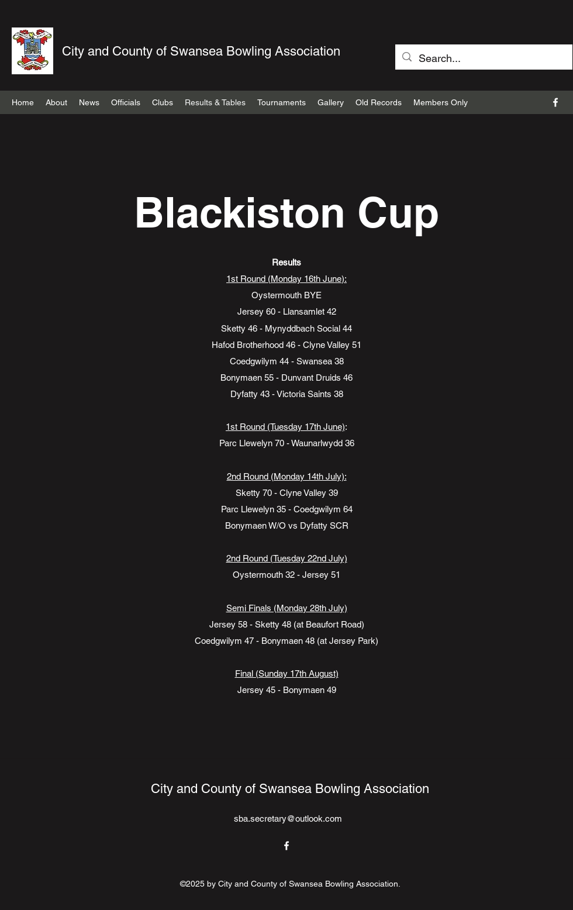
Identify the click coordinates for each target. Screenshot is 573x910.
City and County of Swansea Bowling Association (201, 51)
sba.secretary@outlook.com (288, 818)
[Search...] (483, 58)
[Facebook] (555, 102)
